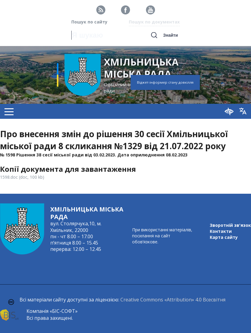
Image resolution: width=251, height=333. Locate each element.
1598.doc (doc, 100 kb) (22, 177)
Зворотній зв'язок (230, 225)
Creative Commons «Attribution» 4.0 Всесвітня (172, 299)
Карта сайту (224, 237)
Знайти (170, 35)
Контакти (221, 231)
